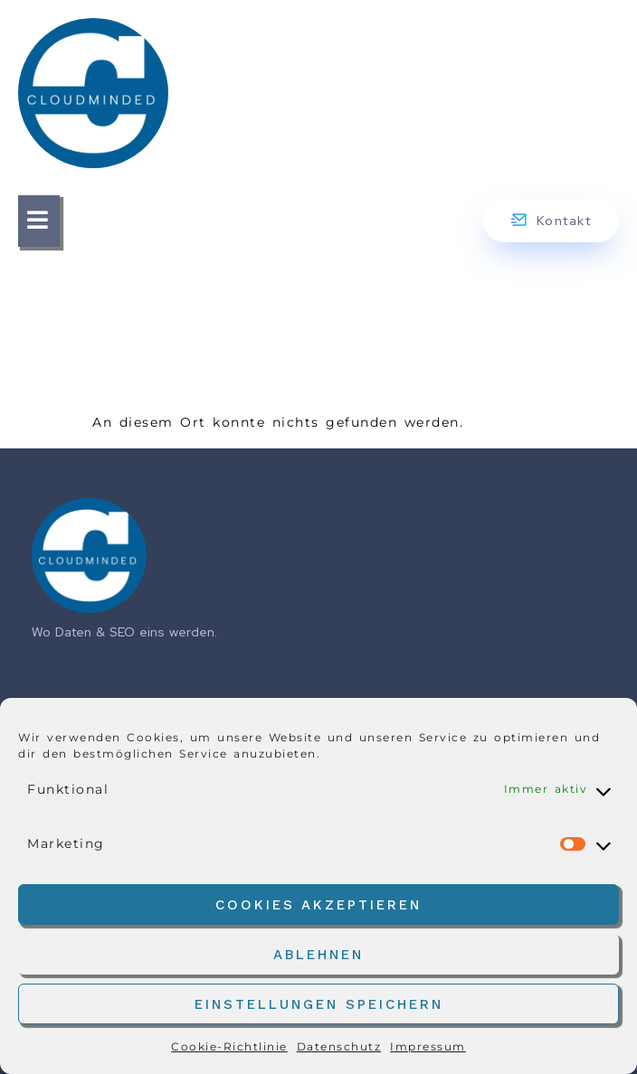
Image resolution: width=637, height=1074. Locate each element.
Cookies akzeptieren (318, 905)
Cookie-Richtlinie (229, 1046)
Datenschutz (339, 1046)
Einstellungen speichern (319, 1004)
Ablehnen (318, 955)
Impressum (428, 1046)
